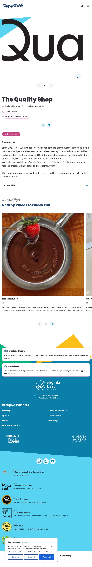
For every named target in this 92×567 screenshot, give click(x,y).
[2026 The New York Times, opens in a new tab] (7, 486)
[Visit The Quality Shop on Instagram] (43, 125)
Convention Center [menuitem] (57, 410)
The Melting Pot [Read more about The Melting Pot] (11, 299)
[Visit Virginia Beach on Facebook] (46, 461)
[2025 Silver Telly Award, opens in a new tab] (7, 513)
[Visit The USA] (79, 439)
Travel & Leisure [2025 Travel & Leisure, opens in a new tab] (20, 498)
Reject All (31, 557)
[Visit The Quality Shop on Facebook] (49, 125)
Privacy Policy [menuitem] (65, 556)
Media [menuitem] (5, 420)
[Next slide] (52, 324)
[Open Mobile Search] (82, 6)
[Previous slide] (39, 324)
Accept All (47, 557)
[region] (31, 550)
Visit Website (10, 134)
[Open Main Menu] (88, 6)
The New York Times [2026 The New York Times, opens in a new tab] (22, 485)
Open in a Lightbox (78, 76)
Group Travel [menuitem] (54, 415)
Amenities (9, 185)
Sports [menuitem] (5, 415)
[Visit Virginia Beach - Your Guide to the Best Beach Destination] (13, 6)
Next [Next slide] (51, 85)
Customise (16, 557)
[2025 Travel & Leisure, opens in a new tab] (7, 500)
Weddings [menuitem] (53, 420)
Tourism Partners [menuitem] (11, 425)
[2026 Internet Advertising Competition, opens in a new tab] (7, 473)
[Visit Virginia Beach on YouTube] (53, 461)
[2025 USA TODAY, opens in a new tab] (7, 527)
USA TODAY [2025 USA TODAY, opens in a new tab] (18, 525)
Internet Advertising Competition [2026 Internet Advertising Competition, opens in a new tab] (28, 471)
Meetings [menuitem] (7, 410)
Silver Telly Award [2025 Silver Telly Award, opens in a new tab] (21, 511)
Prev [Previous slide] (38, 85)
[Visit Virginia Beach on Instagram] (39, 461)
